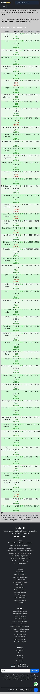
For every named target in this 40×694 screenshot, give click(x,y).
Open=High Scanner (20, 600)
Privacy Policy (20, 660)
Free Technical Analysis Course (20, 556)
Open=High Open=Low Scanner (20, 626)
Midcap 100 (26, 21)
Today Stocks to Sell (20, 642)
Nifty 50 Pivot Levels (20, 619)
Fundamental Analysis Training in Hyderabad (20, 550)
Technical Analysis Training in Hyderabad (20, 548)
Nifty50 (4, 21)
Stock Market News (20, 563)
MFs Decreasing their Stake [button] (29, 19)
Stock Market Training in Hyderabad (20, 553)
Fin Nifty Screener (20, 595)
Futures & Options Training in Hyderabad (20, 543)
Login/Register (20, 650)
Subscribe (34, 670)
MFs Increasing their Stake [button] (10, 19)
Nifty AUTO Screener (20, 592)
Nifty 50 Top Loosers (20, 634)
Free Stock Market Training (20, 561)
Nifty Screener (20, 587)
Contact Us (20, 658)
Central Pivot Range (20, 616)
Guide (20, 653)
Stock (6, 3)
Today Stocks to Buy (20, 639)
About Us (20, 655)
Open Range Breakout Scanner (20, 629)
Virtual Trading (20, 585)
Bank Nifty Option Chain (20, 582)
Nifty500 (18, 21)
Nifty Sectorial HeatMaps (20, 577)
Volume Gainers (20, 637)
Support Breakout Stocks (20, 621)
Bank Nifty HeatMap (20, 574)
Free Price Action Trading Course (20, 558)
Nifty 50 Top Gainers (20, 631)
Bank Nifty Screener (20, 590)
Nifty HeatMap (20, 572)
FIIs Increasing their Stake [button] (14, 12)
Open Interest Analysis (20, 613)
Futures (11, 21)
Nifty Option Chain (20, 579)
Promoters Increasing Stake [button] (10, 10)
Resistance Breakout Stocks (20, 624)
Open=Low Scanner (20, 597)
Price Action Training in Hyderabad (20, 545)
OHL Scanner (20, 602)
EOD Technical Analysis (20, 611)
